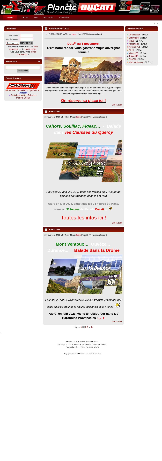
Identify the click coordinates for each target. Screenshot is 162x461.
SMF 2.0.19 (70, 342)
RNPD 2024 (54, 111)
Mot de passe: (12, 39)
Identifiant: (14, 35)
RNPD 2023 (54, 229)
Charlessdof (134, 35)
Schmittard (134, 38)
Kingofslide (134, 44)
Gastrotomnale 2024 (59, 29)
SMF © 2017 (80, 342)
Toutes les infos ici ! (83, 218)
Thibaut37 (133, 56)
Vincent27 (133, 53)
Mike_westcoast (136, 62)
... (90, 327)
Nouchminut (134, 47)
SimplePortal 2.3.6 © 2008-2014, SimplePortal (74, 344)
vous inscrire (30, 49)
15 (92, 327)
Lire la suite (117, 105)
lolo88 (131, 41)
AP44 (131, 50)
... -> (102, 318)
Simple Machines (92, 342)
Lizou (74, 34)
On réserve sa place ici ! (83, 100)
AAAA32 (132, 59)
